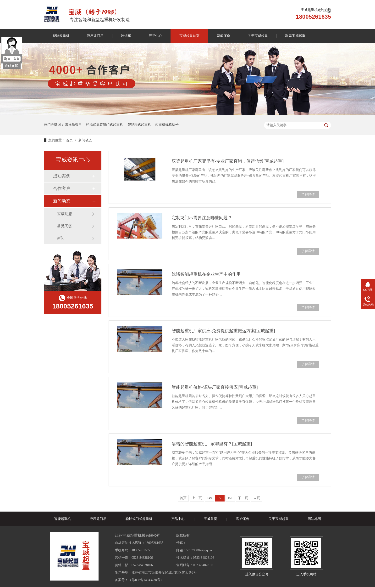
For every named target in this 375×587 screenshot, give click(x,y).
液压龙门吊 (95, 36)
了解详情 (308, 194)
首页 (70, 140)
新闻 (61, 238)
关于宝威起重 (258, 36)
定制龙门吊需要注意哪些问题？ (202, 217)
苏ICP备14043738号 (146, 580)
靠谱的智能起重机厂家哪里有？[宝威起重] (212, 443)
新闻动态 (85, 140)
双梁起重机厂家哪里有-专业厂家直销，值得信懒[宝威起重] (228, 161)
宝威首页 (210, 519)
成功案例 (61, 176)
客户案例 (242, 519)
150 (219, 498)
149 (209, 498)
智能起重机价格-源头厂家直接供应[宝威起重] (215, 387)
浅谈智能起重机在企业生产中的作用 (206, 274)
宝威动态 (64, 214)
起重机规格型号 (167, 124)
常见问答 (64, 226)
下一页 (243, 498)
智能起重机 (61, 36)
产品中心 (155, 36)
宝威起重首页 (189, 36)
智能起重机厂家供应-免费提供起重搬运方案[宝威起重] (223, 330)
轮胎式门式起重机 (139, 519)
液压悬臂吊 (73, 124)
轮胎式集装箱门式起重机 (104, 124)
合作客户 (61, 188)
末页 (256, 498)
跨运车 (126, 36)
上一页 (197, 498)
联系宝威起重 (295, 36)
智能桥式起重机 (139, 124)
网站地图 (314, 519)
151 (230, 498)
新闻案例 (223, 36)
